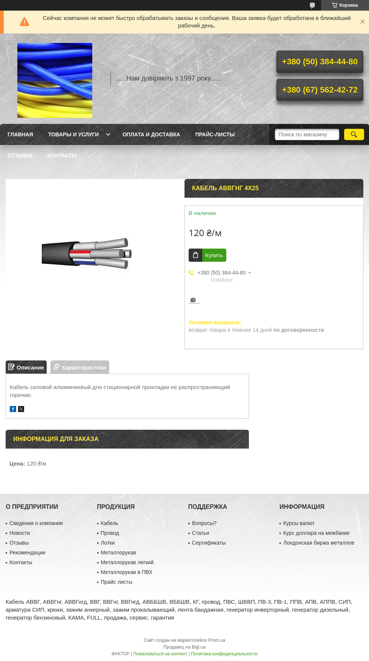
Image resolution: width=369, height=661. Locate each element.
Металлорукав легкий (127, 562)
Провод (110, 533)
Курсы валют (299, 523)
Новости (19, 533)
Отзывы (20, 156)
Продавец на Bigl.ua (184, 647)
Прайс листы (117, 582)
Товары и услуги (73, 134)
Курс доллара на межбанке (316, 533)
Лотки (108, 543)
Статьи (200, 533)
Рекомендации (27, 553)
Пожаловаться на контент (160, 653)
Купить (214, 255)
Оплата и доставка (151, 134)
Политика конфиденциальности (224, 653)
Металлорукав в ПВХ (126, 572)
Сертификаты (209, 543)
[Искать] (354, 134)
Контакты (62, 156)
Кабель (110, 523)
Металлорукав (118, 553)
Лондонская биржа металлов (318, 543)
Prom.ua (216, 640)
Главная (20, 134)
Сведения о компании (36, 523)
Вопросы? (204, 523)
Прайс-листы (215, 134)
